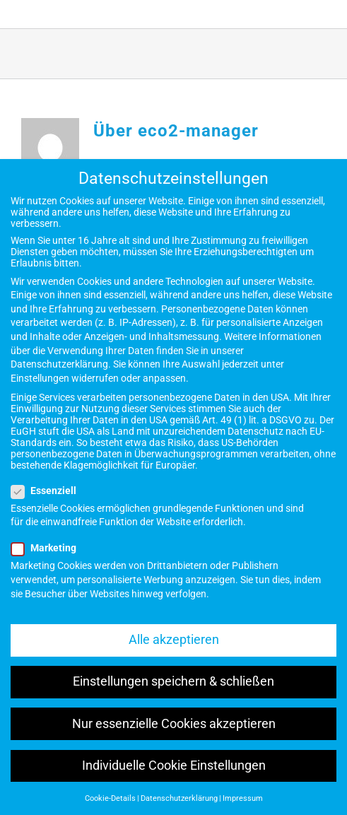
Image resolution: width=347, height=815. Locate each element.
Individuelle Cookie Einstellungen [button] (174, 765)
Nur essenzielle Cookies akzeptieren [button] (174, 724)
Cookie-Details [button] (110, 798)
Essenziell (49, 490)
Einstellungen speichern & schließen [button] (173, 681)
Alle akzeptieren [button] (174, 640)
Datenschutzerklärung (59, 364)
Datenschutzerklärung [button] (179, 798)
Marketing (49, 547)
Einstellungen (40, 378)
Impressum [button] (243, 798)
